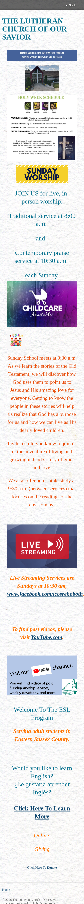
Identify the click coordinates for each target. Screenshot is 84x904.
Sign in (72, 5)
